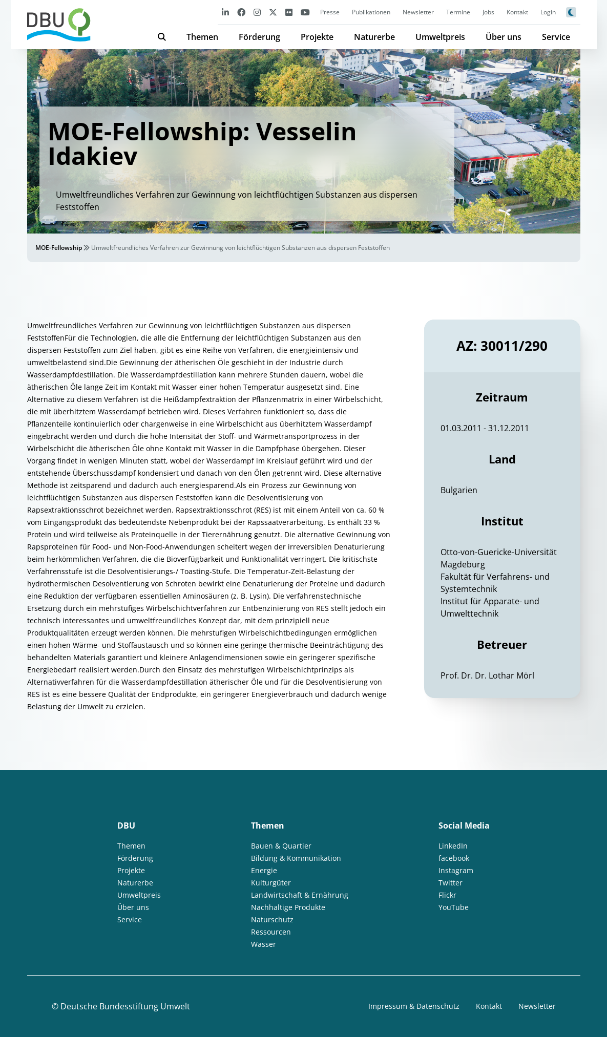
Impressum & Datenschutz (413, 1006)
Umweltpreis (440, 37)
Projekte (317, 37)
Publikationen (371, 12)
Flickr (447, 895)
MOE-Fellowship (58, 247)
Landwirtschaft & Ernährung (299, 895)
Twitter (450, 882)
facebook (453, 858)
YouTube (453, 907)
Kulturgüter (271, 882)
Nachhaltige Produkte (288, 907)
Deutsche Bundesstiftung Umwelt (125, 1006)
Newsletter (418, 12)
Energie (264, 870)
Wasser (263, 944)
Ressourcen (271, 932)
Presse (330, 12)
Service (556, 37)
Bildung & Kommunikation (296, 858)
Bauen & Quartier (281, 846)
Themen (202, 37)
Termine (458, 12)
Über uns (503, 37)
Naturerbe (374, 37)
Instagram (455, 870)
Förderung (259, 37)
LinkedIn (453, 846)
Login (548, 12)
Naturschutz (272, 919)
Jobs (488, 12)
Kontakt (517, 12)
